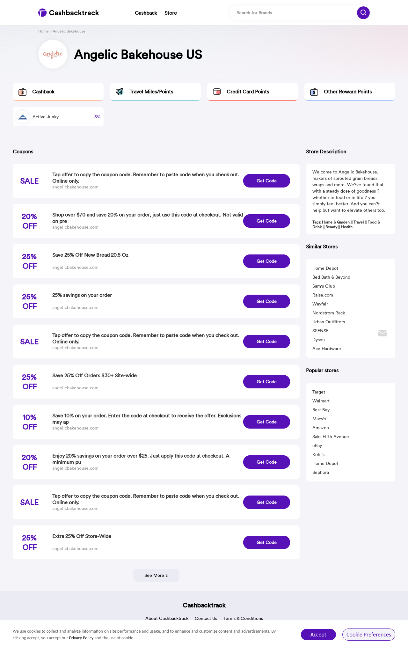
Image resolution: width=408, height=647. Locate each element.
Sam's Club (323, 286)
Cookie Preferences (368, 634)
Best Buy (321, 410)
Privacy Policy (81, 638)
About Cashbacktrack (166, 618)
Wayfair (320, 304)
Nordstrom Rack (328, 313)
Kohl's (318, 454)
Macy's (319, 419)
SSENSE (320, 331)
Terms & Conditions (243, 618)
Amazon (320, 427)
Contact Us (206, 618)
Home (43, 31)
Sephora (320, 472)
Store (170, 13)
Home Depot (325, 268)
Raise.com (322, 295)
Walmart (321, 401)
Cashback (146, 13)
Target (318, 392)
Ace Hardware (326, 348)
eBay (317, 445)
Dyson (318, 339)
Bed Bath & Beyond (331, 277)
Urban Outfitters (328, 322)
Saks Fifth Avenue (330, 436)
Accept (318, 634)
